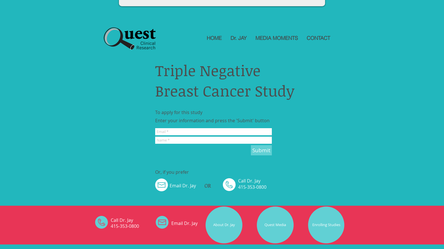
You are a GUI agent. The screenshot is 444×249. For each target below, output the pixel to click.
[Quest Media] (275, 225)
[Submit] (261, 150)
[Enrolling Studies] (326, 225)
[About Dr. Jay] (224, 225)
